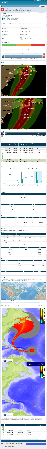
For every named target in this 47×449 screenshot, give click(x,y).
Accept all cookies (30, 443)
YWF (14, 235)
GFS (8, 18)
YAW (14, 237)
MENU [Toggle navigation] (3, 6)
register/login (41, 0)
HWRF (12, 18)
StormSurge (4, 304)
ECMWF (16, 18)
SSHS (32, 64)
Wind (11, 53)
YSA (14, 240)
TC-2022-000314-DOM (23, 28)
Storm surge (24, 53)
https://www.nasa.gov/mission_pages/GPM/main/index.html (17, 280)
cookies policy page (18, 443)
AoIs (13, 189)
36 (3, 136)
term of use (33, 0)
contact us (37, 0)
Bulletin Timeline (4, 141)
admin (45, 0)
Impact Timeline (4, 131)
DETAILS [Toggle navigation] (5, 13)
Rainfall (37, 53)
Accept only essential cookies (40, 443)
